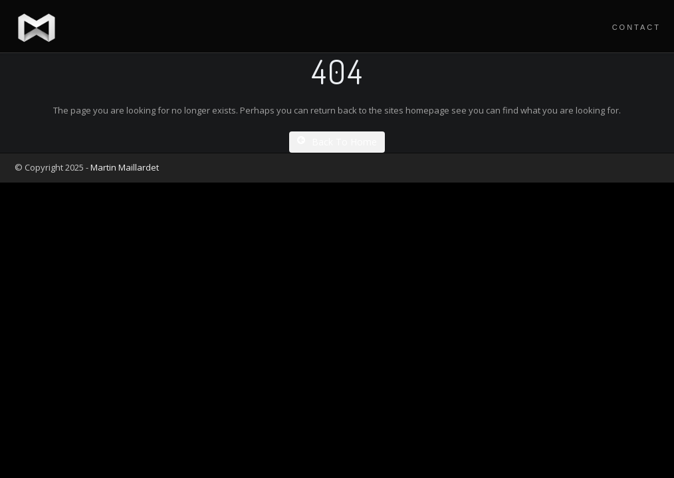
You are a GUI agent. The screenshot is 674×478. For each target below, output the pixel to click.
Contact (636, 27)
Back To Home (337, 141)
